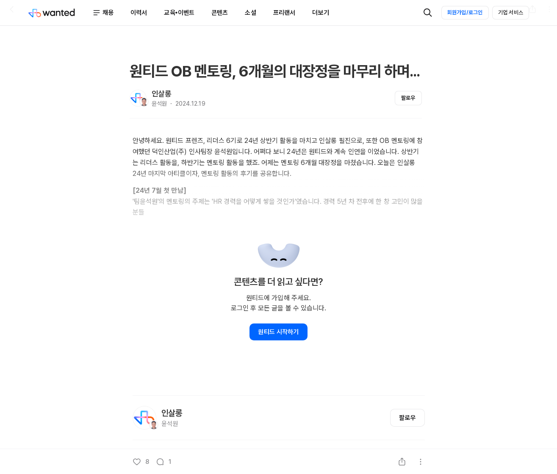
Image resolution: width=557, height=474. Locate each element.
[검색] (428, 13)
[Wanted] (60, 12)
